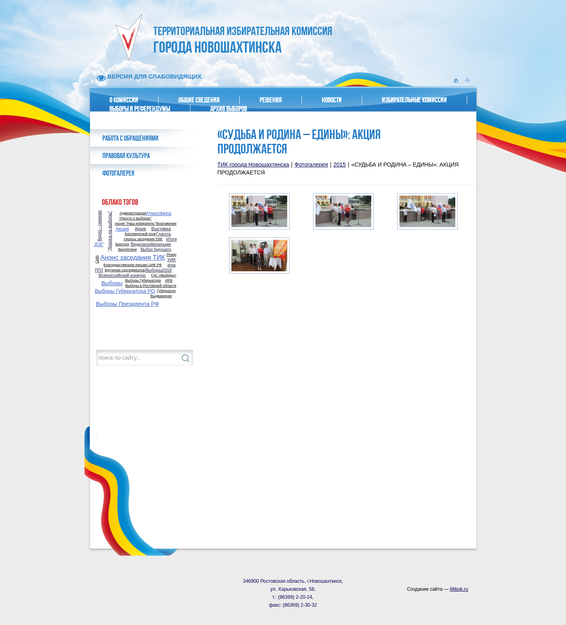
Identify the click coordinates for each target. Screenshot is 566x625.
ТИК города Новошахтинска (253, 164)
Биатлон (122, 244)
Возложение (166, 223)
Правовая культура (126, 156)
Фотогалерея (118, 173)
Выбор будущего (156, 250)
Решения (271, 100)
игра (171, 265)
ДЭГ (99, 244)
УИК (171, 260)
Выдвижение (161, 296)
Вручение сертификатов (125, 270)
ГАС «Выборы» (163, 275)
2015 (339, 164)
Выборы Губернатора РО (125, 291)
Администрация (132, 213)
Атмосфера (158, 213)
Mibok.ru (459, 589)
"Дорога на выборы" (110, 231)
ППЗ (99, 270)
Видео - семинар (100, 225)
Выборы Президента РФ (127, 304)
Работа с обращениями (130, 138)
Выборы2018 (158, 270)
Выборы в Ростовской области (150, 286)
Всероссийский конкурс (122, 275)
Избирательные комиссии (414, 100)
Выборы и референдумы (140, 109)
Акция (122, 229)
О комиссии (124, 100)
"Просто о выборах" (135, 218)
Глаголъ (163, 234)
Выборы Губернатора (143, 280)
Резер (171, 255)
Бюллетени (127, 249)
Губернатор (166, 291)
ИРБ (168, 280)
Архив (140, 229)
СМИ (96, 259)
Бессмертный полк (140, 234)
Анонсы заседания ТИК (143, 239)
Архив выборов (228, 109)
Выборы (111, 283)
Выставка (161, 229)
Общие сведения (198, 100)
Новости (332, 100)
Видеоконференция (151, 244)
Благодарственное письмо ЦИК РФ (133, 265)
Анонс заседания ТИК (132, 258)
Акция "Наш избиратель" (135, 223)
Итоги (171, 239)
